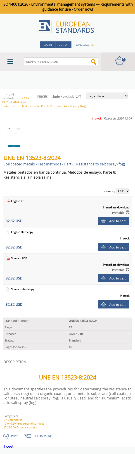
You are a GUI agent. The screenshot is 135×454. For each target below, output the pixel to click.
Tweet (8, 446)
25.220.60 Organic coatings (20, 427)
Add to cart (117, 221)
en (92, 44)
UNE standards (8, 96)
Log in (47, 44)
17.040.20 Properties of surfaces (23, 423)
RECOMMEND (42, 436)
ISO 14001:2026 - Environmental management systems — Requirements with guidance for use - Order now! (67, 7)
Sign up (63, 44)
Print (14, 436)
